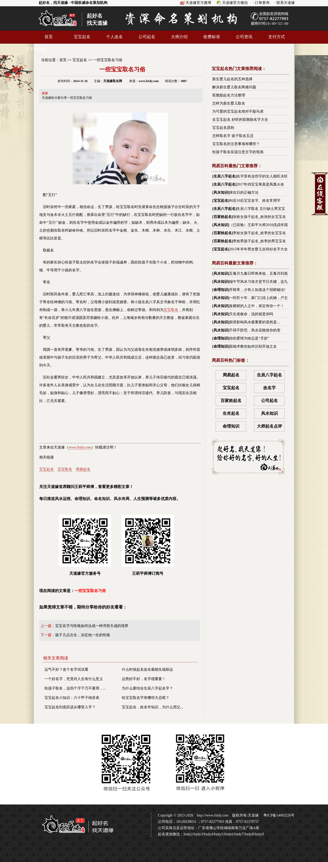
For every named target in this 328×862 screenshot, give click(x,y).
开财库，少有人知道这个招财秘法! (257, 290)
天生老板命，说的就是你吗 (251, 314)
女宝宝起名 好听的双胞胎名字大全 (240, 120)
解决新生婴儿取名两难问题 (234, 87)
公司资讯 (244, 37)
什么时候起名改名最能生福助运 (147, 669)
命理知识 (221, 290)
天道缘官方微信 (235, 3)
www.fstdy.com (79, 447)
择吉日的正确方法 (243, 192)
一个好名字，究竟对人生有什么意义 (73, 679)
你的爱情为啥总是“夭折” (249, 338)
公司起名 (147, 37)
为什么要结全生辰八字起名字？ (147, 688)
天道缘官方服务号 (85, 545)
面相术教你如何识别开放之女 (253, 346)
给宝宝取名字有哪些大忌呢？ (145, 698)
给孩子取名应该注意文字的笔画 (237, 152)
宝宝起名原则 (223, 128)
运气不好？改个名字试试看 (66, 669)
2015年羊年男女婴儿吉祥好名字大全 (258, 249)
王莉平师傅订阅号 (148, 545)
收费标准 (211, 37)
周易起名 (83, 469)
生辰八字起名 (224, 176)
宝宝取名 (171, 310)
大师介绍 (179, 37)
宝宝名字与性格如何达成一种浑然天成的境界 (91, 626)
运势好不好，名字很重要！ (144, 679)
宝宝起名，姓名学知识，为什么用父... (152, 707)
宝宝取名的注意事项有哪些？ (236, 144)
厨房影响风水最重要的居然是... (254, 322)
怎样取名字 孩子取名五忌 (233, 136)
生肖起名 (231, 413)
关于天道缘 (35, 49)
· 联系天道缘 (285, 3)
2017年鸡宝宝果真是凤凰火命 (260, 184)
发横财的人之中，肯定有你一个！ (256, 306)
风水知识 (221, 192)
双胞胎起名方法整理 (228, 95)
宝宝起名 (82, 37)
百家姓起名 (223, 217)
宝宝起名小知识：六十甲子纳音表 (71, 698)
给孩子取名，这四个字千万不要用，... (75, 688)
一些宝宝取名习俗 (107, 60)
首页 (48, 37)
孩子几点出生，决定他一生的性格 (82, 635)
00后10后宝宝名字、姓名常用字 (254, 201)
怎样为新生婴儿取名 (228, 103)
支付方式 (276, 37)
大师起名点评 (269, 426)
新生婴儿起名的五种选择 (232, 79)
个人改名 (114, 37)
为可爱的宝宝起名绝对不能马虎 (237, 111)
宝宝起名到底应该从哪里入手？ (70, 707)
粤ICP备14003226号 (278, 815)
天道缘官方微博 (198, 3)
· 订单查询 (261, 3)
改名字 (269, 388)
